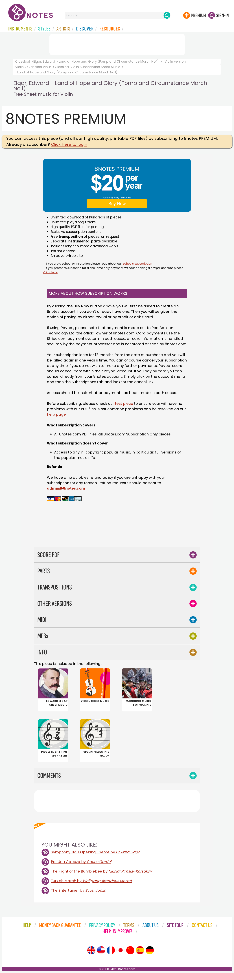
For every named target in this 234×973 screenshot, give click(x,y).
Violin (19, 67)
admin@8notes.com (66, 488)
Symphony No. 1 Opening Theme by (95, 852)
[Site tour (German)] (149, 950)
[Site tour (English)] (91, 950)
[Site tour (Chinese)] (130, 950)
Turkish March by (91, 880)
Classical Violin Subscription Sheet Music (87, 67)
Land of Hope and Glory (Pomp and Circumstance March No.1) (109, 61)
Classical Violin (39, 67)
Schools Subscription (137, 264)
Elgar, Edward (44, 61)
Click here (50, 272)
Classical (22, 61)
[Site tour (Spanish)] (140, 950)
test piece (124, 403)
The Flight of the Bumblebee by (101, 871)
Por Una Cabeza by (81, 861)
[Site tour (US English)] (101, 950)
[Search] (166, 15)
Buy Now (117, 203)
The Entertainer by (78, 890)
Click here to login (69, 144)
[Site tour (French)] (110, 950)
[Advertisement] (117, 44)
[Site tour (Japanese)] (120, 950)
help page (56, 414)
